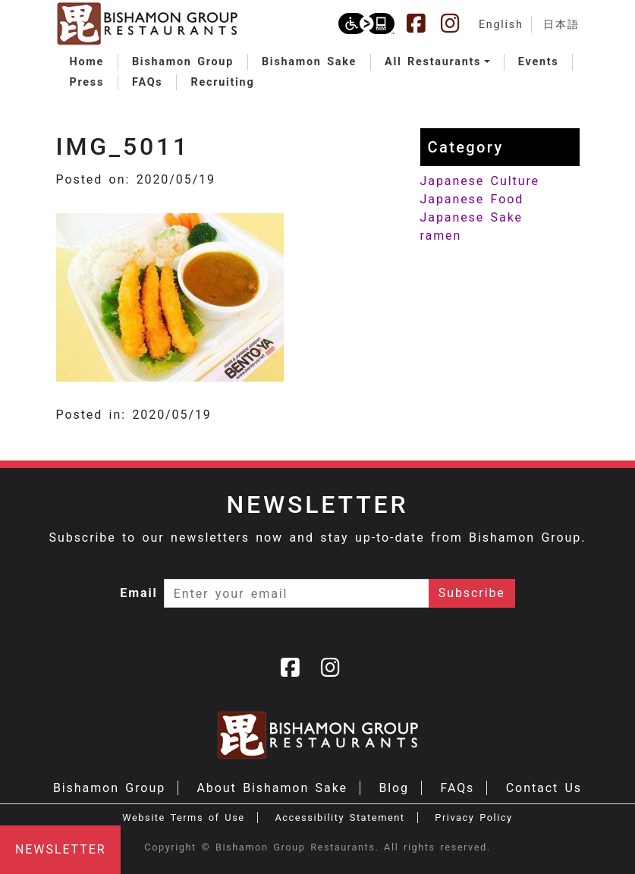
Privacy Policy (473, 817)
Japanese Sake (471, 217)
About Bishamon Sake (272, 788)
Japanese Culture (479, 181)
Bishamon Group (109, 788)
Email (139, 593)
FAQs (457, 788)
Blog (394, 788)
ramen (441, 235)
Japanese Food (472, 199)
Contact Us (544, 788)
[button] (437, 62)
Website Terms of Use (183, 817)
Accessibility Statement (339, 817)
